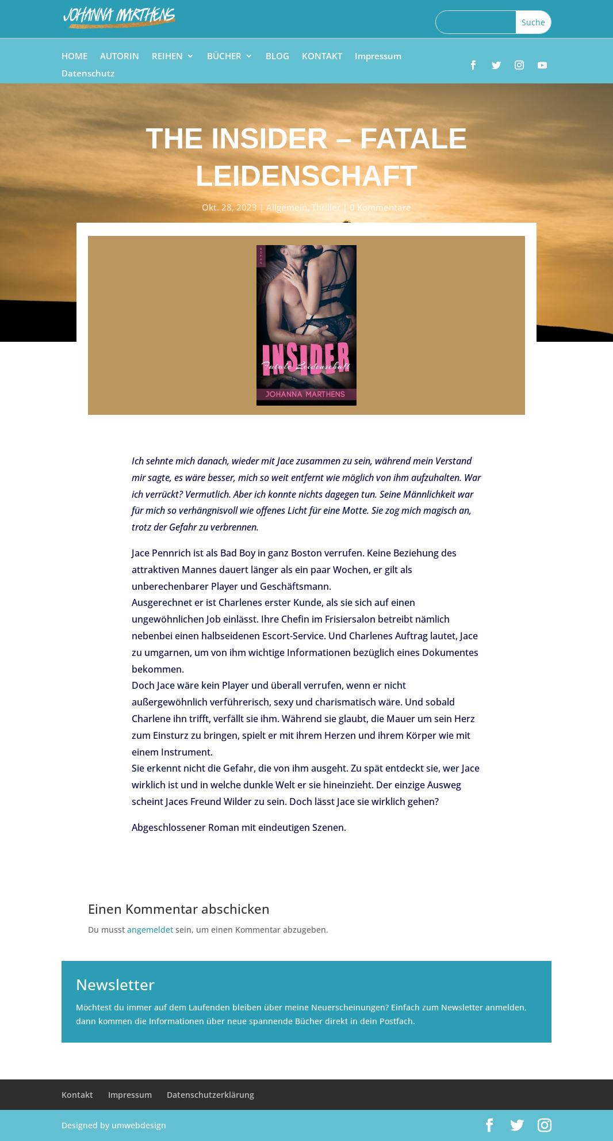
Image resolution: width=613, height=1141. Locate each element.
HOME (74, 57)
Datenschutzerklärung (210, 1094)
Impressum (378, 57)
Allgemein (286, 207)
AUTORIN (119, 57)
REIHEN (167, 57)
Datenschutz (88, 74)
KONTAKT (322, 57)
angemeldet (150, 929)
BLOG (277, 57)
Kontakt (77, 1094)
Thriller (326, 207)
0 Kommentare (380, 207)
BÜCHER (224, 57)
